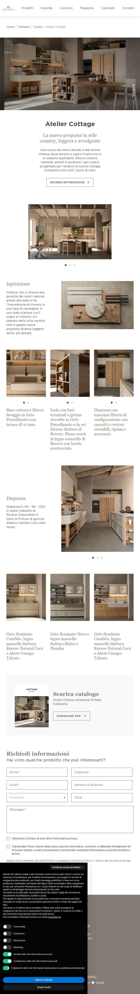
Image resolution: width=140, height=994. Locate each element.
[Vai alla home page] (8, 8)
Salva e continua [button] (43, 980)
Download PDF (69, 716)
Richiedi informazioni (67, 182)
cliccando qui (54, 917)
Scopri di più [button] (43, 987)
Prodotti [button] (27, 8)
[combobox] (37, 797)
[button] (66, 265)
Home (10, 26)
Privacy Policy (82, 860)
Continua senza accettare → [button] (67, 867)
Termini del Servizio (106, 860)
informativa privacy (66, 838)
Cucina (38, 26)
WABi (100, 983)
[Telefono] (101, 785)
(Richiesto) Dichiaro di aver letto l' (45, 838)
